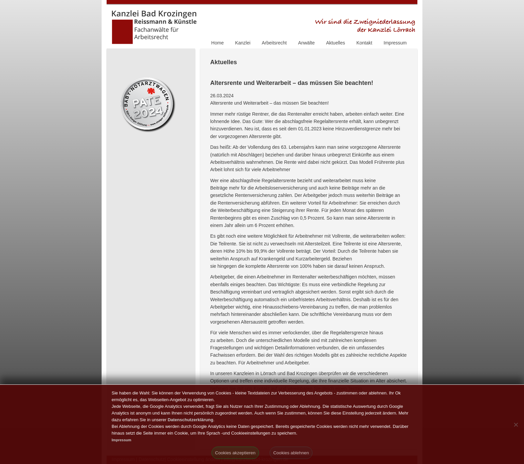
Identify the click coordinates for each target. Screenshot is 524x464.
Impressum (395, 42)
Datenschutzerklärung (191, 419)
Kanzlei (242, 42)
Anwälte (306, 42)
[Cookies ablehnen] (515, 424)
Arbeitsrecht (274, 42)
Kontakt (364, 42)
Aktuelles (335, 42)
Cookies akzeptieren (235, 452)
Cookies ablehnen (291, 452)
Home (217, 42)
